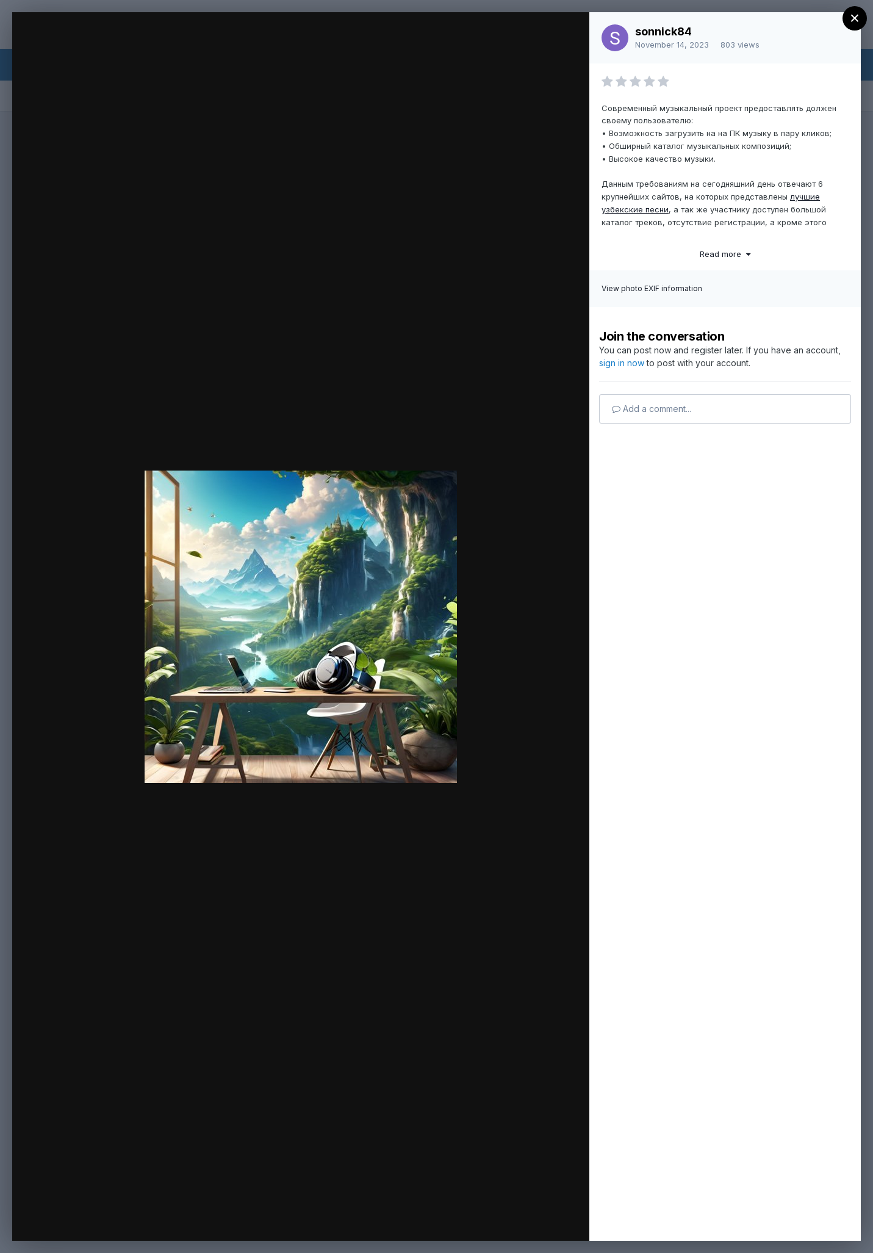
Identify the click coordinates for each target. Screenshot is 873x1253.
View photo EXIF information (652, 288)
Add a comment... (651, 408)
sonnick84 (663, 31)
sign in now (621, 363)
